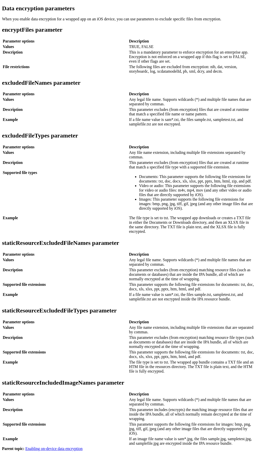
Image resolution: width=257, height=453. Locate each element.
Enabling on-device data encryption (54, 448)
